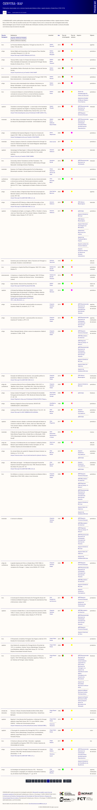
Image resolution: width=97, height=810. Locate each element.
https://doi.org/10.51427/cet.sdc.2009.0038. (23, 286)
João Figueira (52, 422)
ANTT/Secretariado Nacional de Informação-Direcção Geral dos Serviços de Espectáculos (83, 124)
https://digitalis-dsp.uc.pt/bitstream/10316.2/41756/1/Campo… (29, 399)
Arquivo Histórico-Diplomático (81, 411)
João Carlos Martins (53, 192)
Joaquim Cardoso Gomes (52, 306)
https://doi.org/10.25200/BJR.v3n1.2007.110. (23, 55)
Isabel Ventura (52, 45)
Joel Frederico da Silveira (53, 599)
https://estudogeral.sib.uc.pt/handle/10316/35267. (25, 137)
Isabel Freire (51, 69)
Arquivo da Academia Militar (83, 370)
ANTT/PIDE (81, 211)
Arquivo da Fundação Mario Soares (82, 239)
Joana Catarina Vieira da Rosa (52, 172)
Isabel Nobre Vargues (52, 61)
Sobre (9, 12)
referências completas (18, 40)
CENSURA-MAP (13, 4)
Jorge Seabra (51, 741)
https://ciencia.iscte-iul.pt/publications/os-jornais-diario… (29, 455)
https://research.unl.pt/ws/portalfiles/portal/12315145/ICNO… (29, 725)
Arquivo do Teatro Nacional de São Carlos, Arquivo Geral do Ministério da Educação (83, 702)
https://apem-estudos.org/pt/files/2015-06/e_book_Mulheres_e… (22, 299)
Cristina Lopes (52, 755)
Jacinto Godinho (52, 150)
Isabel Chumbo (52, 107)
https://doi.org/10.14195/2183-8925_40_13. (23, 198)
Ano (59, 35)
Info (4, 12)
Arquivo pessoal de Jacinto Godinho (83, 245)
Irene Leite (53, 141)
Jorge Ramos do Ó (53, 656)
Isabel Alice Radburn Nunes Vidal (53, 122)
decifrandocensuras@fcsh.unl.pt (38, 803)
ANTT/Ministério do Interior (82, 336)
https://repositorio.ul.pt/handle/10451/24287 (24, 72)
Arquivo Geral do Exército (82, 365)
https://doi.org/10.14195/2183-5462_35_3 (22, 380)
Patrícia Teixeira (52, 725)
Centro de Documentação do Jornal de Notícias (83, 93)
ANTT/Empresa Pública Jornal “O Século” (83, 342)
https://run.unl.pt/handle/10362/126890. (22, 156)
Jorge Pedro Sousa (53, 639)
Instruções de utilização (19, 12)
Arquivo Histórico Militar (83, 215)
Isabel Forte (51, 92)
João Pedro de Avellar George (53, 394)
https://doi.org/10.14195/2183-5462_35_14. (23, 206)
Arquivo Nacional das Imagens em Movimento (83, 226)
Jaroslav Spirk (52, 161)
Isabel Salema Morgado (52, 53)
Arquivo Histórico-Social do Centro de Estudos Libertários (83, 252)
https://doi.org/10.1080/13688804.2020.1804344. (24, 412)
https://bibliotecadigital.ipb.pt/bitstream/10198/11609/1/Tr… (29, 113)
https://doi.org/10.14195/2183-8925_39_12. (23, 468)
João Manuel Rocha (52, 411)
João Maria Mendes (53, 404)
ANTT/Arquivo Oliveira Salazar (83, 114)
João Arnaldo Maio (52, 180)
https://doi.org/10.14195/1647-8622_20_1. (22, 755)
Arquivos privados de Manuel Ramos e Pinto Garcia (83, 100)
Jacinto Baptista (52, 261)
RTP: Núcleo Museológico (81, 203)
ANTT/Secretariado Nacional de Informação (83, 108)
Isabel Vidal (51, 284)
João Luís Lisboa (52, 443)
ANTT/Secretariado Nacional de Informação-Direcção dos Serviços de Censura (83, 309)
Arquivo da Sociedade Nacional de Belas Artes (83, 685)
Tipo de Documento (4, 36)
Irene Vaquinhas (52, 133)
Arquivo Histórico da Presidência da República (83, 763)
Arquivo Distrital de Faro (83, 633)
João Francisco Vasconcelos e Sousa (53, 434)
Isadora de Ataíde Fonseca (53, 269)
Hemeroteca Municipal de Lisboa (82, 232)
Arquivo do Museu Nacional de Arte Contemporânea (82, 692)
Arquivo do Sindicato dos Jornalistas (82, 604)
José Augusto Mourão (52, 771)
